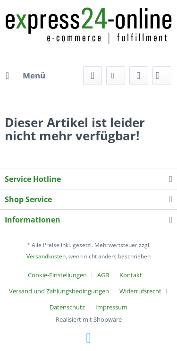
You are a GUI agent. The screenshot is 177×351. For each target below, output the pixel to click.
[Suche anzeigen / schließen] (92, 75)
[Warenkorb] (161, 75)
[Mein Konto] (138, 75)
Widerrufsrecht (140, 291)
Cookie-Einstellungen (57, 275)
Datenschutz (67, 307)
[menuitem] (25, 75)
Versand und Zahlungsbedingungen (59, 291)
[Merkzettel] (115, 75)
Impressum (111, 307)
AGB (103, 275)
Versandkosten (46, 256)
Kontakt (130, 275)
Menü (25, 74)
